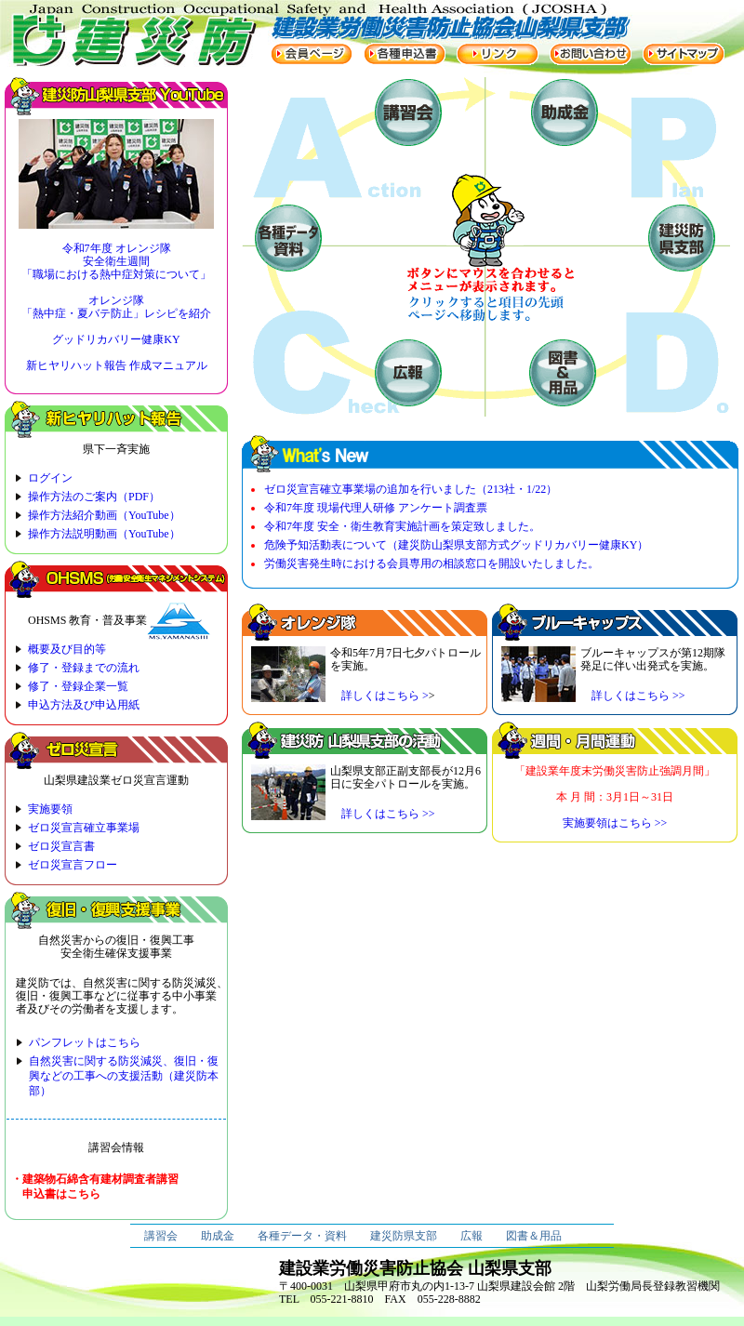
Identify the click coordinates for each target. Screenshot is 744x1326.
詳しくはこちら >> (632, 695)
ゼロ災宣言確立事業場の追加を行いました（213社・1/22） (410, 489)
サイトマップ (683, 54)
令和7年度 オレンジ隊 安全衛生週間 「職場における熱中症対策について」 (116, 261)
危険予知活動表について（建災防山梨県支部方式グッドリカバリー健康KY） (456, 544)
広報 (471, 1235)
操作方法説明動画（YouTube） (104, 533)
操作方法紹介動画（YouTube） (104, 515)
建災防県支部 (403, 1235)
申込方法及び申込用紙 (84, 704)
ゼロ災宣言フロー (72, 864)
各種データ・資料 (302, 1235)
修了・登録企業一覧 (78, 686)
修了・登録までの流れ (84, 667)
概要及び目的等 (67, 649)
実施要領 (50, 808)
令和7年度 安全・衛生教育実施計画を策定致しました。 (402, 526)
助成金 (217, 1235)
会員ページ (311, 54)
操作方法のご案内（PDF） (94, 496)
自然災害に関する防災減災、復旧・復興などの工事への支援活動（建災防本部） (124, 1075)
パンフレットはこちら (84, 1042)
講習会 (161, 1235)
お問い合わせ (590, 54)
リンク (497, 54)
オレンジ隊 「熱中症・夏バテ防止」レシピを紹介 (116, 307)
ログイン (50, 477)
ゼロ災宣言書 (61, 846)
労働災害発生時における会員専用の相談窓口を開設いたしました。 (431, 563)
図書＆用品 (534, 1235)
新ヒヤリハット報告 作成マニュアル (116, 365)
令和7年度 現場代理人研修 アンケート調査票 (375, 507)
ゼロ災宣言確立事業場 (84, 827)
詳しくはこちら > (379, 695)
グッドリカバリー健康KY (115, 339)
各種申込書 (404, 54)
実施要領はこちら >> (615, 822)
